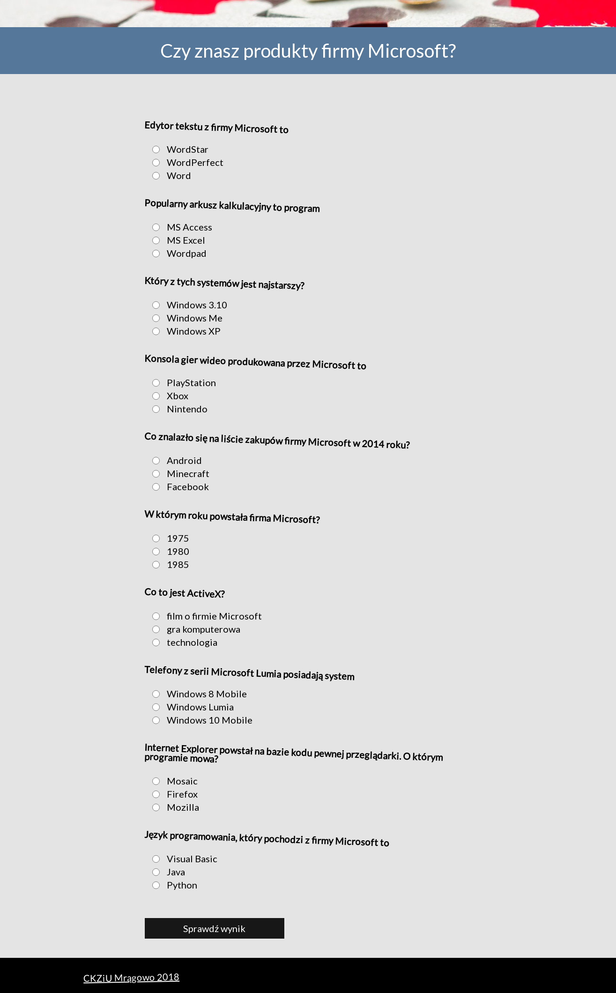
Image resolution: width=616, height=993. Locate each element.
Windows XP (184, 331)
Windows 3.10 (187, 304)
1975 (168, 538)
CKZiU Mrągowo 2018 (131, 977)
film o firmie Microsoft (204, 615)
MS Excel (176, 240)
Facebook (178, 486)
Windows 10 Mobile (199, 719)
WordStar (177, 149)
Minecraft (178, 473)
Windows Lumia (190, 706)
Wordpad (177, 253)
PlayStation (181, 382)
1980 (168, 551)
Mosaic (172, 780)
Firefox (172, 794)
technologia (182, 642)
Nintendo (177, 408)
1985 (168, 564)
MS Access (179, 226)
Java (166, 871)
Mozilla (173, 807)
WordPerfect (185, 162)
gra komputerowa (193, 629)
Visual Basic (182, 858)
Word (169, 175)
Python (172, 884)
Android (174, 460)
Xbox (167, 395)
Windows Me (185, 317)
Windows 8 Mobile (197, 693)
